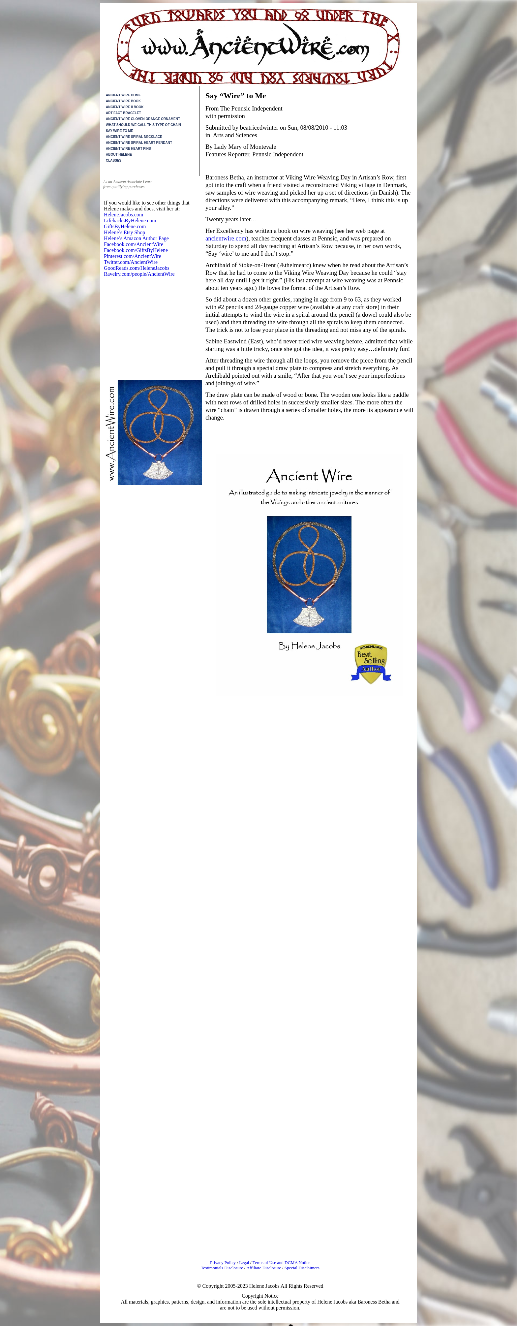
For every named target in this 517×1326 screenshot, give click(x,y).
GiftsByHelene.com (125, 226)
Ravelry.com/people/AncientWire (139, 274)
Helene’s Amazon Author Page (136, 238)
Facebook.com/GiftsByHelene (136, 250)
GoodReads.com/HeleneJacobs (136, 268)
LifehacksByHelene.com (130, 220)
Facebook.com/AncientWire (133, 244)
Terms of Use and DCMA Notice (281, 1262)
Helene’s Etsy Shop (124, 232)
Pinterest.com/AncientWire (132, 256)
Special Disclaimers (302, 1267)
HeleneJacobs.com (123, 214)
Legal (244, 1262)
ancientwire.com (225, 238)
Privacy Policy (223, 1262)
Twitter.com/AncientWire (131, 262)
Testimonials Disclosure (222, 1267)
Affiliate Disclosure (263, 1267)
